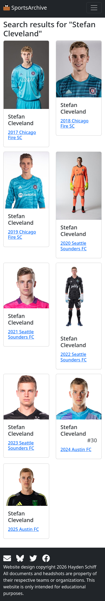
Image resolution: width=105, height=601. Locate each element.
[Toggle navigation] (94, 7)
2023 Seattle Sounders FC (21, 445)
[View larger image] (26, 75)
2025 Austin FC (23, 529)
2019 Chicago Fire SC (22, 234)
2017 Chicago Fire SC (22, 135)
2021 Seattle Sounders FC (21, 334)
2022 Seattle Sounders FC (73, 357)
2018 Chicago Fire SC (74, 123)
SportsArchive (25, 7)
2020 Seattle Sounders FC (73, 245)
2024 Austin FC (75, 449)
